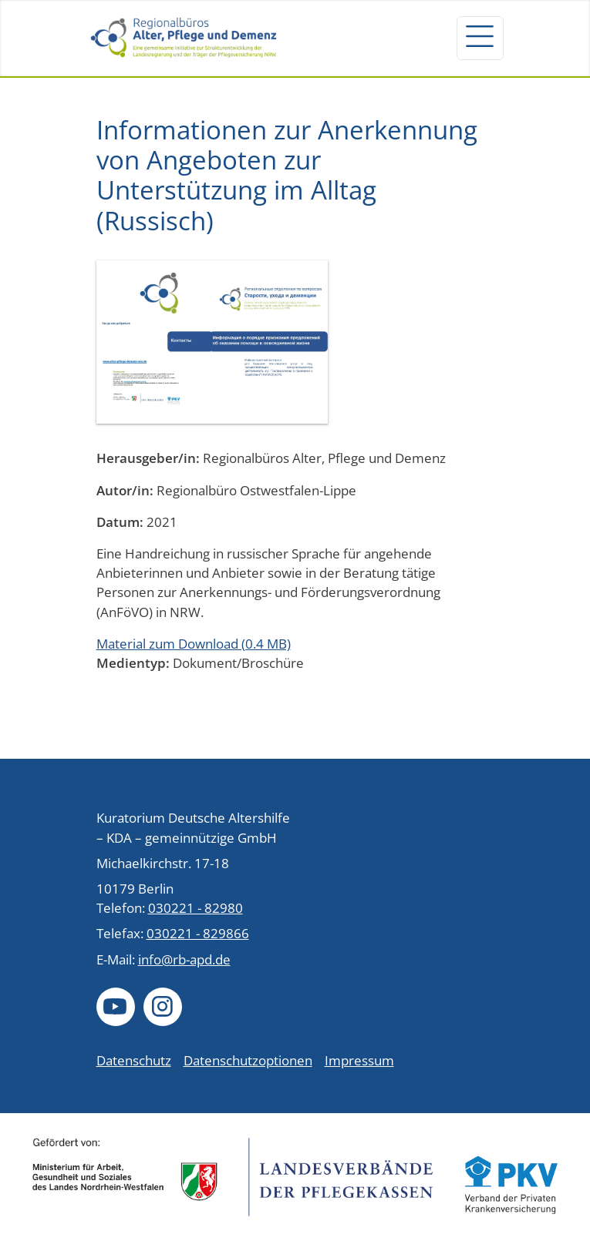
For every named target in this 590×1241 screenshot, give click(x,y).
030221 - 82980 (195, 908)
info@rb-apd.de (184, 959)
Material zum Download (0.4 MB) (193, 643)
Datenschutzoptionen (248, 1060)
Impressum (359, 1060)
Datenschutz (133, 1060)
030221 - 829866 (198, 933)
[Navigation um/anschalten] (480, 37)
